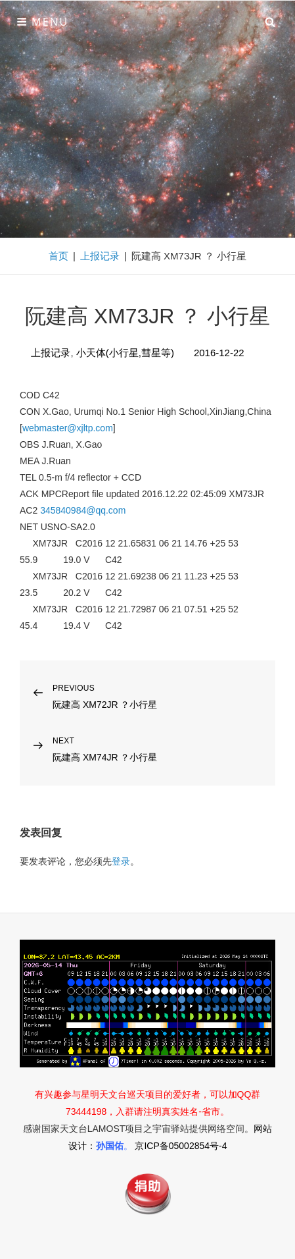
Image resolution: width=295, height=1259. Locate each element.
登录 (121, 861)
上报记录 (100, 255)
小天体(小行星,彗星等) (125, 352)
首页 (58, 255)
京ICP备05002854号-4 (181, 1145)
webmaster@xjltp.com (67, 428)
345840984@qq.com (82, 510)
